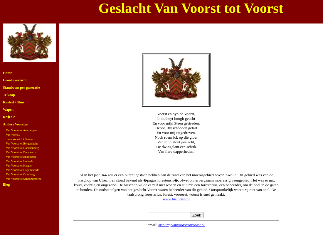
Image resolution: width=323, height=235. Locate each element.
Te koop (9, 95)
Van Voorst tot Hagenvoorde (22, 170)
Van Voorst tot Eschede (19, 161)
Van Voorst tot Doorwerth (21, 152)
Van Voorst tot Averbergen (21, 130)
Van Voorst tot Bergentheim (22, 143)
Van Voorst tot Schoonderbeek (23, 178)
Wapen (8, 110)
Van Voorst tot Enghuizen (21, 156)
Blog (6, 184)
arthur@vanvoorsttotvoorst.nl (181, 225)
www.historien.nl (176, 199)
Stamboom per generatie (21, 87)
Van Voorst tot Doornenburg (22, 148)
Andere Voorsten (15, 124)
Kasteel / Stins (13, 102)
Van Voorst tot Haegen (19, 165)
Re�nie (9, 117)
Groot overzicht (15, 80)
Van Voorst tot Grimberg (20, 174)
